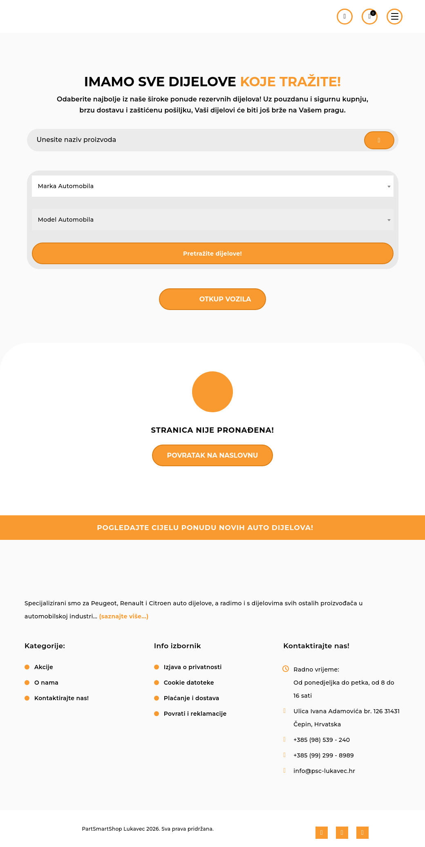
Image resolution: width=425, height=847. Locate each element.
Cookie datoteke (189, 682)
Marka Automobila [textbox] (66, 186)
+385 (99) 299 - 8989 (323, 755)
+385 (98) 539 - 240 (321, 740)
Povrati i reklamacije (195, 713)
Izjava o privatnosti (193, 667)
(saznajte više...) (123, 616)
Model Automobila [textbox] (66, 219)
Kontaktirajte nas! (61, 698)
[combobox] (213, 186)
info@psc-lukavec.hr (324, 771)
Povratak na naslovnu (212, 455)
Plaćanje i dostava (191, 698)
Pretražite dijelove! (212, 253)
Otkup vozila (225, 299)
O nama (46, 682)
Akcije (43, 667)
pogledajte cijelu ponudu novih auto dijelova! (205, 527)
